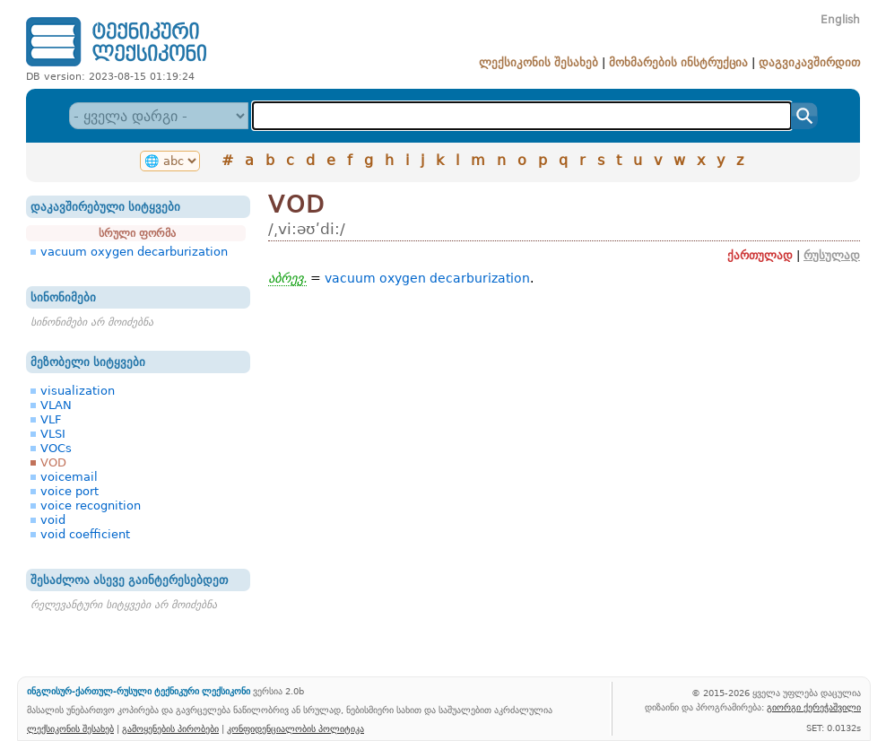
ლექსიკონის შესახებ (538, 62)
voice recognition (90, 505)
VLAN (56, 405)
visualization (77, 390)
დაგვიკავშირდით (809, 62)
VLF (50, 419)
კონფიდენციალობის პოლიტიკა (295, 728)
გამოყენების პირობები (170, 728)
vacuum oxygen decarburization (134, 251)
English (840, 19)
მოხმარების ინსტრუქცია (678, 62)
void (52, 520)
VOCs (56, 448)
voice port (69, 491)
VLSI (52, 433)
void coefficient (85, 534)
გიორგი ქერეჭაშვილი (814, 707)
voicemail (69, 477)
